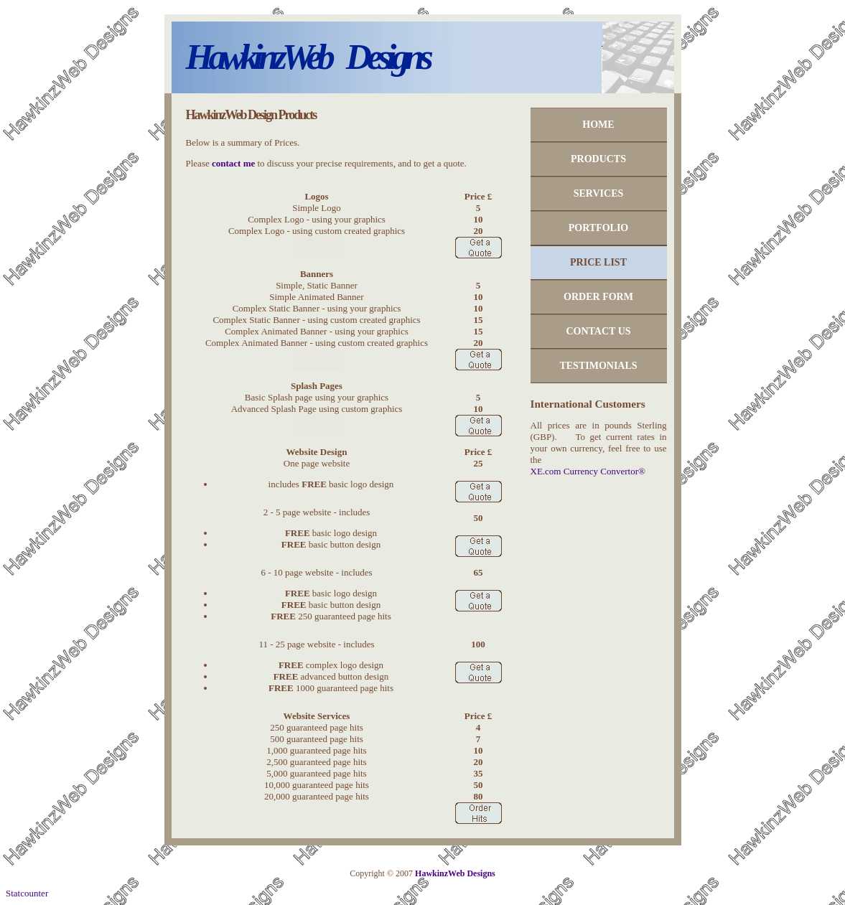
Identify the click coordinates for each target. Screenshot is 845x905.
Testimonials (598, 365)
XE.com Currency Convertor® (588, 471)
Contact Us (598, 331)
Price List (598, 262)
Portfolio (599, 227)
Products (598, 159)
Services (599, 193)
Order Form (598, 296)
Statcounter (27, 893)
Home (598, 124)
